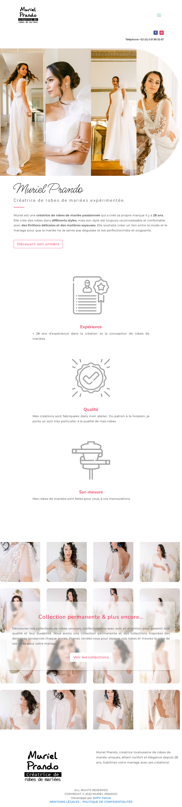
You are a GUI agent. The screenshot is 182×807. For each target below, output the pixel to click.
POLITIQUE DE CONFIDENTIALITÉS (107, 801)
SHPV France (102, 798)
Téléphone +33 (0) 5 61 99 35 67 (144, 39)
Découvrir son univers (38, 244)
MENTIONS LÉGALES (64, 801)
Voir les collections (91, 657)
